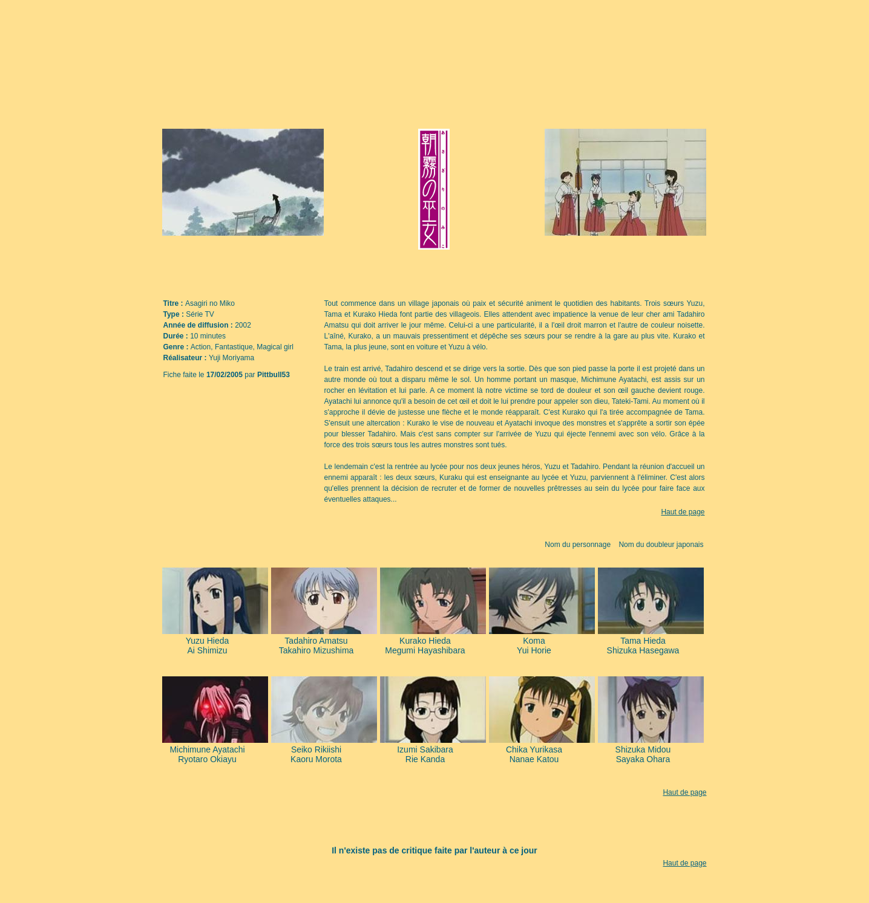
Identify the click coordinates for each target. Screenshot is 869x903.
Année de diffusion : (199, 325)
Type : (174, 314)
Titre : (174, 303)
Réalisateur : (186, 358)
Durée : (177, 336)
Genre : (177, 347)
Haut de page (682, 512)
